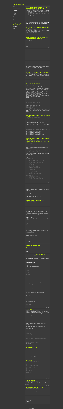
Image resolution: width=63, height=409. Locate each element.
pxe (32, 83)
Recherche (15, 6)
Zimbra (14, 25)
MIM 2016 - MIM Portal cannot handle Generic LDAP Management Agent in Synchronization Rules (36, 8)
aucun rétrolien (47, 47)
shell (26, 247)
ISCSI (30, 389)
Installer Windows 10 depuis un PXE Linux (34, 81)
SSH (17, 24)
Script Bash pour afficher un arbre (33, 245)
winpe (39, 83)
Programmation (15, 14)
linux (26, 83)
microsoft (30, 83)
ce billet (42, 84)
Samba (15, 24)
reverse (45, 141)
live (20, 22)
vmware (33, 389)
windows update (39, 202)
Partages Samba (29, 360)
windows (37, 83)
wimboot (33, 86)
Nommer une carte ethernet (31, 347)
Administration (37, 9)
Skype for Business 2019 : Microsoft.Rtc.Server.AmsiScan (38, 49)
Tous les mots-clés (15, 26)
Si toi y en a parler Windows (31, 380)
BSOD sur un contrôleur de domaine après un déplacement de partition (35, 185)
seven (34, 83)
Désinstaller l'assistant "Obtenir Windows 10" (35, 200)
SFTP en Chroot (29, 309)
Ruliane (27, 9)
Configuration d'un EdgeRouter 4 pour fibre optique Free (37, 72)
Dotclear (33, 408)
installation (32, 141)
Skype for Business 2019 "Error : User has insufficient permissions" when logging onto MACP (37, 38)
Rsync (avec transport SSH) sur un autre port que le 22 (37, 396)
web (48, 141)
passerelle (39, 141)
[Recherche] (16, 8)
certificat (29, 141)
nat (36, 141)
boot (26, 118)
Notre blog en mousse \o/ (18, 4)
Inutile (14, 12)
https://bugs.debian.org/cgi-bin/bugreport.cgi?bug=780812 (41, 124)
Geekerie (38, 73)
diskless (31, 118)
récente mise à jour (32, 258)
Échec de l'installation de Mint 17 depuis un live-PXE (36, 207)
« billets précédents (35, 404)
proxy (41, 141)
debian (28, 118)
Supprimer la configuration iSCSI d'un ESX (34, 387)
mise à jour (30, 202)
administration (27, 389)
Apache (27, 141)
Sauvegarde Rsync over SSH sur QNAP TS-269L (36, 254)
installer (33, 118)
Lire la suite (26, 46)
